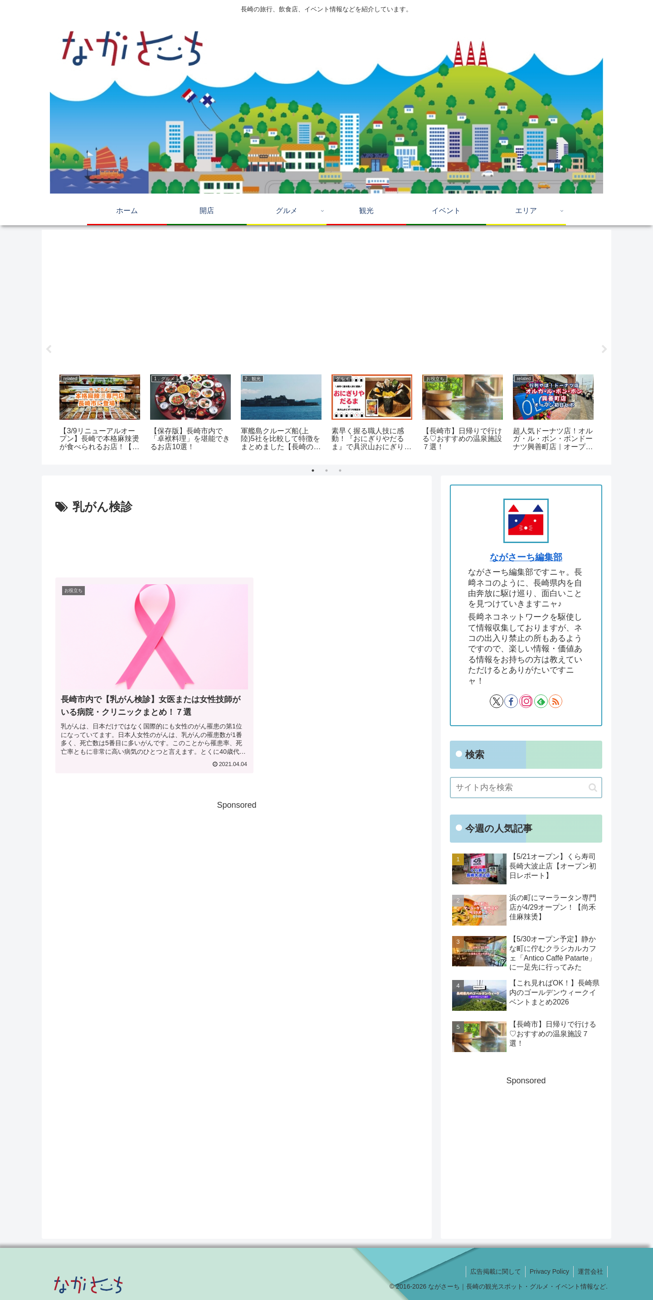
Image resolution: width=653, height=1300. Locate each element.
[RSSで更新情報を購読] (555, 701)
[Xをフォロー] (496, 701)
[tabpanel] (99, 413)
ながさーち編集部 (526, 557)
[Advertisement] (326, 298)
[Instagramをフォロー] (526, 701)
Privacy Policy (548, 1271)
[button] (593, 787)
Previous (48, 349)
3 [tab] (340, 470)
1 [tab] (312, 470)
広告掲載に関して (493, 1271)
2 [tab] (326, 470)
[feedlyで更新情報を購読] (541, 701)
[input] (526, 787)
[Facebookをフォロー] (511, 701)
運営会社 (590, 1271)
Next (604, 349)
